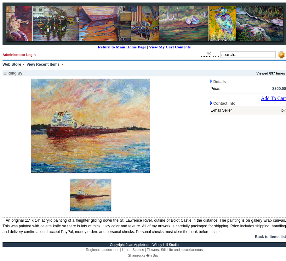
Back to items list (270, 237)
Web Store (12, 64)
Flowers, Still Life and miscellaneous (175, 250)
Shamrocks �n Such (144, 255)
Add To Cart (273, 98)
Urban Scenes (133, 250)
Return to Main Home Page (122, 47)
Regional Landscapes (102, 250)
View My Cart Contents (170, 47)
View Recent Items (43, 64)
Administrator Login (19, 55)
